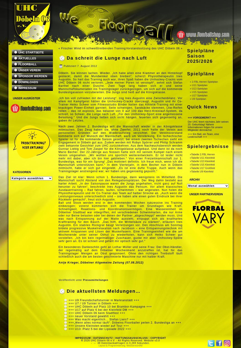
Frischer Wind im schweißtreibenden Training (93, 48)
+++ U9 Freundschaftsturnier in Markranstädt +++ (104, 300)
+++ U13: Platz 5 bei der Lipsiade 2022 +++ (100, 329)
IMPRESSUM (27, 88)
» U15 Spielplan (199, 92)
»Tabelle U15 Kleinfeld (202, 164)
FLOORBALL (27, 64)
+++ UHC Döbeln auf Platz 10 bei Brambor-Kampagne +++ (110, 306)
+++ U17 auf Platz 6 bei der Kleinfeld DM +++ (101, 309)
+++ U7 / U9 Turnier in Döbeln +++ (93, 303)
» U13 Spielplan (199, 88)
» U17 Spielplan (199, 95)
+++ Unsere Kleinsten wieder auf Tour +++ (99, 325)
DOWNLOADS (28, 82)
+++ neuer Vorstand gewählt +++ (92, 316)
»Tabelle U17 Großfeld (202, 168)
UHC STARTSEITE (31, 52)
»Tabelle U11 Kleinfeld (202, 157)
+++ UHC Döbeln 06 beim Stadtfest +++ (97, 313)
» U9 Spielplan (198, 99)
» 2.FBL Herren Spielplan (204, 81)
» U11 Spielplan (199, 85)
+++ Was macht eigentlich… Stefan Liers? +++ (102, 319)
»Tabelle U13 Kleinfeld (202, 161)
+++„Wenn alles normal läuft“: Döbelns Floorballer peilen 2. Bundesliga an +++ (125, 322)
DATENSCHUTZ (103, 338)
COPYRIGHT (158, 338)
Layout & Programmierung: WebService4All (120, 345)
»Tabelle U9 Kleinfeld (201, 171)
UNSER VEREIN (29, 70)
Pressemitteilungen (95, 280)
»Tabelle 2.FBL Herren (202, 154)
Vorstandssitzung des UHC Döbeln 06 (153, 48)
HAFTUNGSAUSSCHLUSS (131, 338)
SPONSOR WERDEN (32, 76)
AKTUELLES (27, 58)
